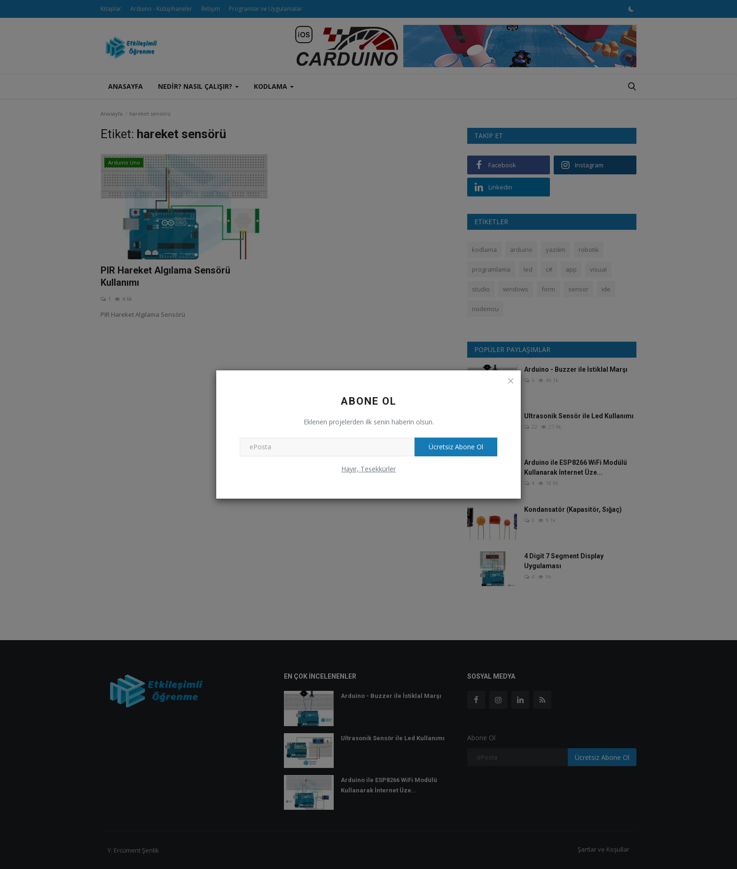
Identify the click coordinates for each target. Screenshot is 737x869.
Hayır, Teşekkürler (368, 468)
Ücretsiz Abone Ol (456, 446)
